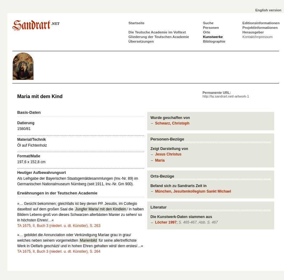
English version (268, 10)
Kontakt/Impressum (258, 37)
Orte (206, 32)
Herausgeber (253, 32)
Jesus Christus (168, 154)
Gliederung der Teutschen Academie (158, 37)
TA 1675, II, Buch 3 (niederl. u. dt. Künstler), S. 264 (59, 251)
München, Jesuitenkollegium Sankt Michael (193, 191)
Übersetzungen (141, 41)
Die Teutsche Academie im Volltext (157, 32)
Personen (211, 27)
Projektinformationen (260, 27)
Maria (159, 160)
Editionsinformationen (261, 23)
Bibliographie (214, 41)
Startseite (136, 23)
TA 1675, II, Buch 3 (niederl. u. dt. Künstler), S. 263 (59, 226)
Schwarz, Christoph (172, 123)
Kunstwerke (213, 37)
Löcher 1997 (165, 222)
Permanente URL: (226, 94)
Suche (208, 23)
